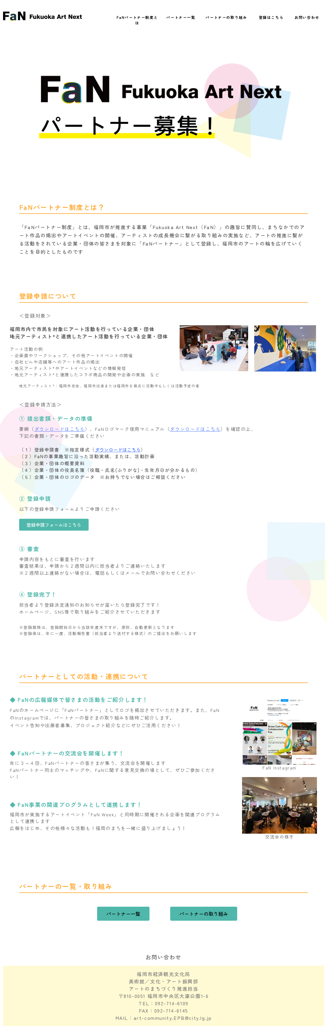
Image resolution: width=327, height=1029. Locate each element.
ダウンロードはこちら (59, 429)
